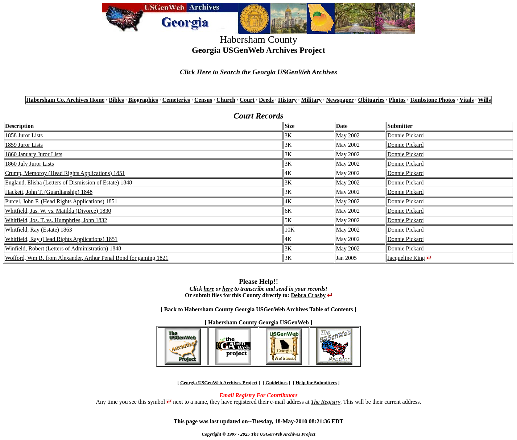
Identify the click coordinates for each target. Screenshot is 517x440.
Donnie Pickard (405, 135)
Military (311, 100)
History (287, 100)
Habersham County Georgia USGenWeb (258, 322)
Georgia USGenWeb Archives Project (218, 382)
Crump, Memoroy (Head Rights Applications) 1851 (65, 173)
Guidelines (276, 382)
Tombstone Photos (432, 100)
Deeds (266, 100)
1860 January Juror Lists (33, 154)
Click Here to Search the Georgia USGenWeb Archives (258, 72)
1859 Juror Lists (24, 145)
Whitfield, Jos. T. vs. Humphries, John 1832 (56, 220)
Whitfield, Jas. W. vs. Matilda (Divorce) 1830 (58, 211)
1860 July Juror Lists (29, 164)
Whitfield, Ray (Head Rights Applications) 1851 (61, 239)
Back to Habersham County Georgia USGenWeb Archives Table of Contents (258, 309)
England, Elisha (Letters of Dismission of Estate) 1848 (68, 182)
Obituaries (371, 100)
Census (203, 100)
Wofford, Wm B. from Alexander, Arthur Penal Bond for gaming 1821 (86, 258)
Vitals (466, 100)
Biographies (143, 100)
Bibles (116, 100)
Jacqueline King (406, 258)
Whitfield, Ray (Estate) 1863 (38, 230)
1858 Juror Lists (24, 135)
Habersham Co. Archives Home (65, 100)
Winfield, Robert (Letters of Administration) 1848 (63, 248)
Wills (484, 100)
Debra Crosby (308, 295)
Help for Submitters (316, 382)
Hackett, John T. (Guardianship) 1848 (48, 192)
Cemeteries (176, 100)
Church (225, 100)
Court (247, 100)
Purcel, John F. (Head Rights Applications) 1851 (61, 201)
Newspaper (339, 100)
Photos (397, 100)
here (208, 289)
